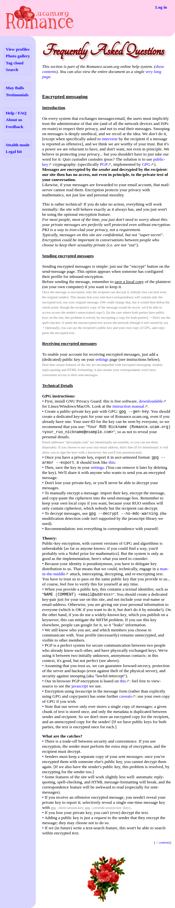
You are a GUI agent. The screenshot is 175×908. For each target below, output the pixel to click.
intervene (110, 138)
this (112, 462)
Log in (161, 7)
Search (12, 69)
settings (102, 359)
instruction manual (128, 406)
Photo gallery (18, 56)
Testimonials (17, 94)
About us (14, 119)
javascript (80, 686)
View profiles (17, 49)
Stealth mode (17, 144)
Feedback (14, 126)
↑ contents (162, 842)
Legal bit (14, 151)
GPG (146, 164)
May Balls (15, 87)
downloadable (151, 401)
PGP (104, 164)
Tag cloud (14, 63)
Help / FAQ (16, 113)
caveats (125, 696)
